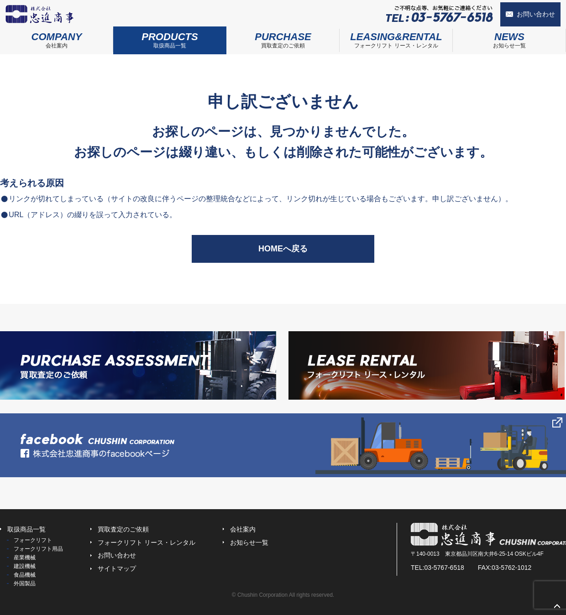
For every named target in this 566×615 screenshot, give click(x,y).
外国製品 (25, 583)
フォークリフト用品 (38, 549)
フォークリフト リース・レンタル (396, 37)
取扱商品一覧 (169, 37)
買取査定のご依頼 (283, 37)
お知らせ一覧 (509, 37)
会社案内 (56, 37)
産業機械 (25, 557)
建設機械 (25, 566)
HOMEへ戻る (283, 248)
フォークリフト (33, 540)
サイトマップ (117, 568)
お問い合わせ (536, 14)
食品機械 (25, 575)
